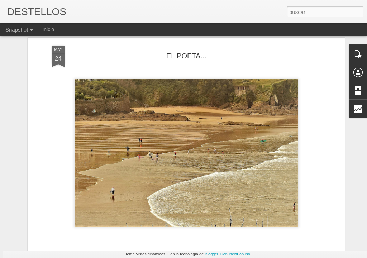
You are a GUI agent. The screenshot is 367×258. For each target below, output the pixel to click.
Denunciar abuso (235, 254)
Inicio (48, 29)
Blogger (211, 254)
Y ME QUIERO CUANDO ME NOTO (238, 224)
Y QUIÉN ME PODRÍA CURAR (56, 225)
